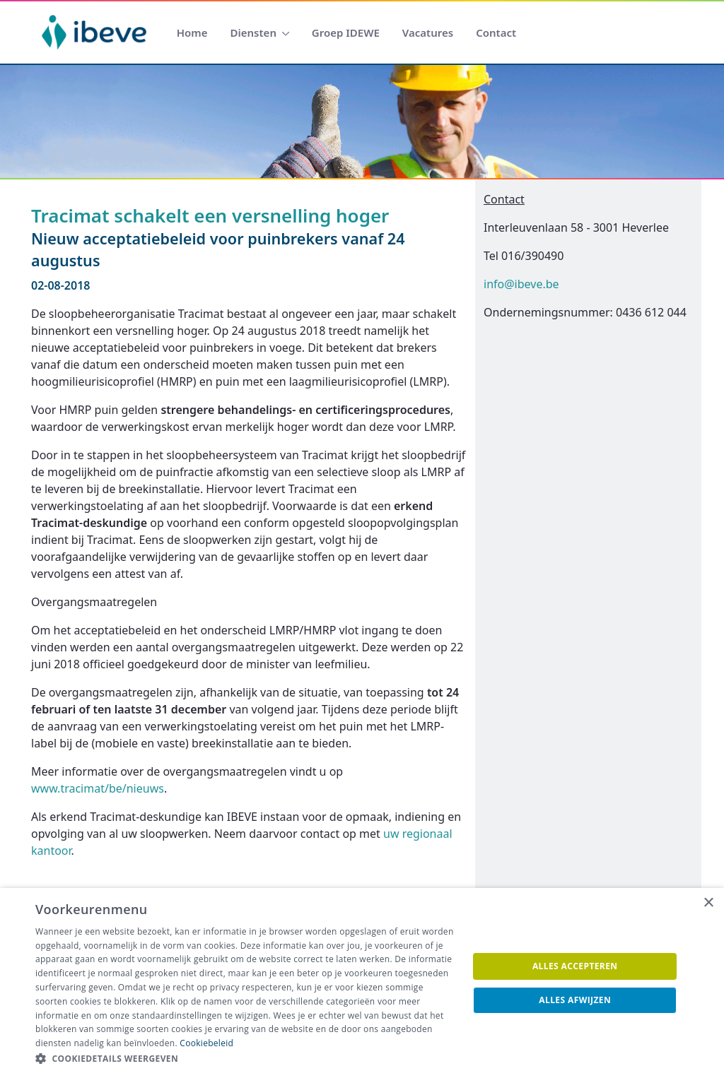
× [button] (708, 903)
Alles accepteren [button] (575, 966)
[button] (245, 1058)
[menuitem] (192, 33)
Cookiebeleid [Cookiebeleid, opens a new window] (206, 1043)
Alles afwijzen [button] (575, 1000)
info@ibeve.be (521, 284)
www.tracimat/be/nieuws (97, 788)
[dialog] (362, 983)
